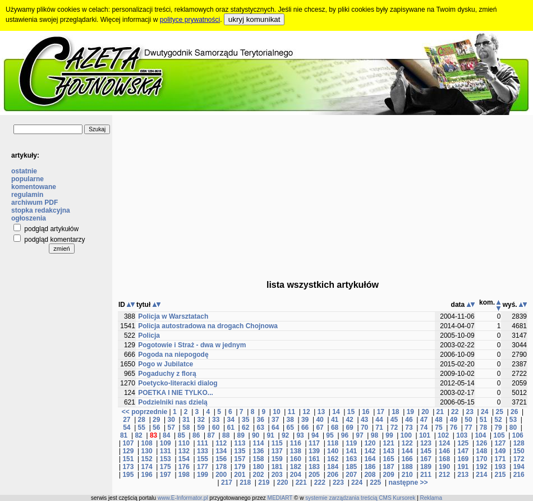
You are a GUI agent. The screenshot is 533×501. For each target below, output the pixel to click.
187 (388, 467)
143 (388, 451)
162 (332, 459)
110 (184, 443)
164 (369, 459)
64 (275, 427)
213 (462, 475)
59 (201, 427)
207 (351, 475)
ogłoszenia (28, 218)
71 (379, 427)
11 (291, 412)
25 (499, 412)
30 (171, 420)
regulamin (27, 195)
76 (453, 427)
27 (126, 420)
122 (407, 443)
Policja (149, 335)
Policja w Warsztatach (173, 316)
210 (407, 475)
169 (462, 459)
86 (196, 435)
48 (438, 420)
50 (468, 420)
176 (184, 467)
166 (407, 459)
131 (165, 451)
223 (338, 482)
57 (171, 427)
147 (462, 451)
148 (481, 451)
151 (128, 459)
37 (275, 420)
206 (332, 475)
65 (289, 427)
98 (374, 435)
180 (258, 467)
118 (332, 443)
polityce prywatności (190, 20)
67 (319, 427)
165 (388, 459)
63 (260, 427)
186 (369, 467)
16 (365, 412)
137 (277, 451)
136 (258, 451)
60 (215, 427)
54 (126, 427)
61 (231, 427)
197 (165, 475)
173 (128, 467)
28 (141, 420)
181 (277, 467)
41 (334, 420)
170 (481, 459)
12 (306, 412)
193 (500, 467)
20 (425, 412)
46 (408, 420)
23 (470, 412)
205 (314, 475)
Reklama (431, 498)
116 (295, 443)
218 (245, 482)
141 (351, 451)
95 (329, 435)
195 (128, 475)
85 (181, 435)
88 (225, 435)
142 (369, 451)
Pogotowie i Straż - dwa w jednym (192, 345)
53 (513, 420)
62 (245, 427)
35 (245, 420)
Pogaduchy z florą (167, 374)
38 (289, 420)
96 (344, 435)
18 (395, 412)
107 (128, 443)
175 (165, 467)
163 (351, 459)
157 (239, 459)
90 (255, 435)
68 (334, 427)
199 (202, 475)
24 (484, 412)
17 (380, 412)
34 (231, 420)
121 (388, 443)
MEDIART (280, 498)
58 (186, 427)
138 (295, 451)
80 (513, 427)
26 (514, 412)
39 (305, 420)
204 (295, 475)
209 (388, 475)
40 (319, 420)
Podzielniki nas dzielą (172, 402)
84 (166, 435)
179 (239, 467)
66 (305, 427)
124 (444, 443)
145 (425, 451)
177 (202, 467)
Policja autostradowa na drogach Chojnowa (208, 326)
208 (369, 475)
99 (389, 435)
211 (425, 475)
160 (295, 459)
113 (239, 443)
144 (407, 451)
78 (483, 427)
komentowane (33, 187)
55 (141, 427)
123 (425, 443)
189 (425, 467)
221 (301, 482)
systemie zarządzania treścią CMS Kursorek (360, 498)
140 (332, 451)
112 (221, 443)
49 (453, 420)
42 (349, 420)
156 (221, 459)
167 (425, 459)
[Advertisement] (323, 193)
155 (202, 459)
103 (461, 435)
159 (277, 459)
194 (519, 467)
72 (394, 427)
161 (314, 459)
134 (221, 451)
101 (424, 435)
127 (500, 443)
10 (276, 412)
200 (221, 475)
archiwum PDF (34, 202)
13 (321, 412)
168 (444, 459)
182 (295, 467)
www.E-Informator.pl (183, 498)
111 (202, 443)
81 (123, 435)
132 (184, 451)
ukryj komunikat (254, 19)
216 (519, 475)
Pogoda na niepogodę (173, 354)
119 (351, 443)
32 (201, 420)
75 (438, 427)
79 (498, 427)
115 (277, 443)
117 (314, 443)
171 (500, 459)
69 (349, 427)
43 (364, 420)
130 (147, 451)
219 (263, 482)
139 (314, 451)
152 (147, 459)
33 (215, 420)
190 (444, 467)
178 (221, 467)
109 (165, 443)
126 (481, 443)
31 (186, 420)
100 (406, 435)
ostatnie (24, 171)
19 (410, 412)
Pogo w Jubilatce (165, 364)
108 (147, 443)
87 (210, 435)
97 (359, 435)
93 (300, 435)
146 (444, 451)
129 (128, 451)
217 (226, 482)
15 (351, 412)
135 (239, 451)
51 (483, 420)
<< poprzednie (144, 412)
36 (260, 420)
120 (369, 443)
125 (462, 443)
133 (202, 451)
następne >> (408, 482)
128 (519, 443)
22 (454, 412)
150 (519, 451)
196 (147, 475)
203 (277, 475)
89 (240, 435)
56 (156, 427)
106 (517, 435)
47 (424, 420)
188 (407, 467)
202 (258, 475)
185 (351, 467)
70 (364, 427)
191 (462, 467)
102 (443, 435)
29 (156, 420)
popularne (27, 179)
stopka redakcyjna (40, 210)
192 (481, 467)
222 (319, 482)
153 (165, 459)
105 (499, 435)
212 (444, 475)
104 (480, 435)
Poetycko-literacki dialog (177, 383)
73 (408, 427)
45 (394, 420)
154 (184, 459)
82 (138, 435)
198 (184, 475)
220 (282, 482)
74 (424, 427)
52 (498, 420)
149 (500, 451)
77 (468, 427)
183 (314, 467)
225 (375, 482)
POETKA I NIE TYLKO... (175, 393)
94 (315, 435)
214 (481, 475)
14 (335, 412)
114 (258, 443)
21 (440, 412)
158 (258, 459)
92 (285, 435)
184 (332, 467)
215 (500, 475)
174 (147, 467)
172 (519, 459)
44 (379, 420)
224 (356, 482)
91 (270, 435)
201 (239, 475)
